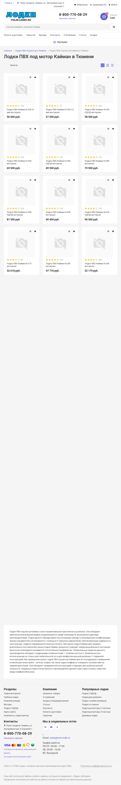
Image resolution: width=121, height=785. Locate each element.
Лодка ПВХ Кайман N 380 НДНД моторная (19, 213)
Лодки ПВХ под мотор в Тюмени (30, 50)
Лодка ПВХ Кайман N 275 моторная (19, 264)
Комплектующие (12, 701)
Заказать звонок (67, 18)
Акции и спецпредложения (56, 701)
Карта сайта (10, 712)
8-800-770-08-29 (73, 14)
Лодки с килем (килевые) (94, 701)
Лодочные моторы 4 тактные (96, 712)
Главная (8, 50)
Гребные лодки (11, 697)
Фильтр (14, 65)
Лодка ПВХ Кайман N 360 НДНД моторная (58, 162)
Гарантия (30, 35)
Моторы (8, 704)
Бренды (43, 35)
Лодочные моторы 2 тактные (96, 708)
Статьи (82, 35)
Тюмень (8, 3)
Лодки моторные (12, 693)
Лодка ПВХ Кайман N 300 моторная (97, 264)
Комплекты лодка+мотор (16, 715)
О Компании (70, 35)
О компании (49, 697)
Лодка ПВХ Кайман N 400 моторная (58, 213)
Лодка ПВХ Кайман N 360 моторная (19, 162)
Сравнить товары (51, 693)
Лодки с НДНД (11, 708)
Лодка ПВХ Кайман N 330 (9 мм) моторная (20, 110)
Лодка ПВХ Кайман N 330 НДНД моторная (97, 110)
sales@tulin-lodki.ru (60, 737)
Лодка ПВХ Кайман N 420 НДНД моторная (97, 213)
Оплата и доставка (13, 35)
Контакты (55, 35)
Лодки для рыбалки (91, 697)
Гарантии (47, 715)
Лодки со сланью (90, 704)
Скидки (93, 35)
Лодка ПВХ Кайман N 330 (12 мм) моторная (60, 110)
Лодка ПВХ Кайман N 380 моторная (97, 162)
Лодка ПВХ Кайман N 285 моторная (58, 264)
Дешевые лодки (90, 715)
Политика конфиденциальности (96, 766)
